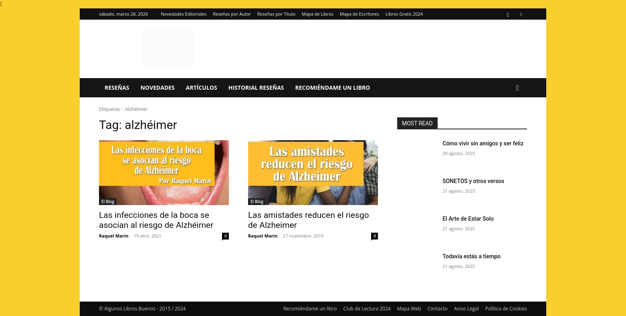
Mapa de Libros (317, 14)
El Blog (107, 201)
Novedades (157, 87)
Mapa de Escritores (359, 14)
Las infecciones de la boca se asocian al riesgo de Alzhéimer (156, 220)
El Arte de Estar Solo (468, 218)
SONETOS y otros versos (473, 181)
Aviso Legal (466, 308)
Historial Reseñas (256, 87)
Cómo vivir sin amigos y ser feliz (482, 143)
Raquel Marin (113, 236)
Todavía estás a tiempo (471, 256)
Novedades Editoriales (183, 14)
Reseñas (117, 87)
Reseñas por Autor (232, 14)
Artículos (201, 87)
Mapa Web (409, 308)
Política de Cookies (506, 308)
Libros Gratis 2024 (404, 14)
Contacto (437, 308)
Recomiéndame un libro (332, 87)
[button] (517, 88)
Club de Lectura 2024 (367, 308)
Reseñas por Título (276, 14)
